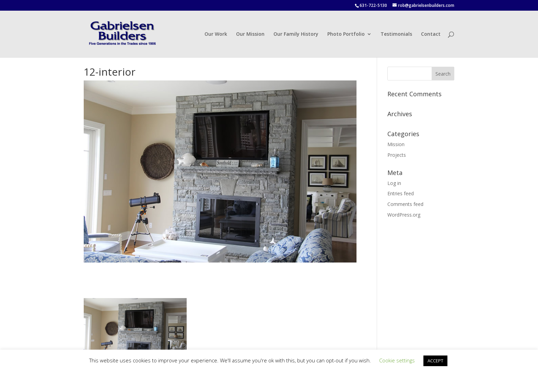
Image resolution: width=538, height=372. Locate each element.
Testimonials (396, 34)
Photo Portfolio (346, 34)
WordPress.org (403, 214)
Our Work (215, 34)
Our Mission (250, 34)
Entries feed (400, 193)
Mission (396, 144)
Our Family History (295, 34)
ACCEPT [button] (435, 361)
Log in (394, 183)
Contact (431, 34)
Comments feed (405, 204)
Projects (396, 155)
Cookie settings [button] (397, 360)
